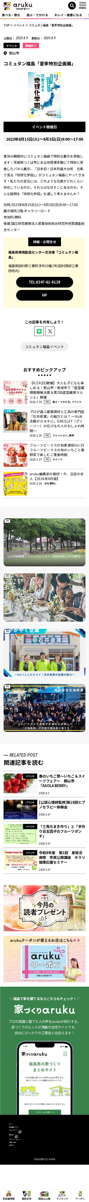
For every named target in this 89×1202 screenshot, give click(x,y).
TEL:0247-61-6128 (44, 281)
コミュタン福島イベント (44, 346)
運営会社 (17, 1146)
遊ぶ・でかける (37, 15)
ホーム (13, 1126)
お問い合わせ (18, 1160)
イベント (11, 45)
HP (44, 295)
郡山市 (14, 53)
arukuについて (21, 1139)
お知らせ (15, 1167)
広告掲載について (21, 1132)
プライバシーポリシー (24, 1153)
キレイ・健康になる (68, 15)
